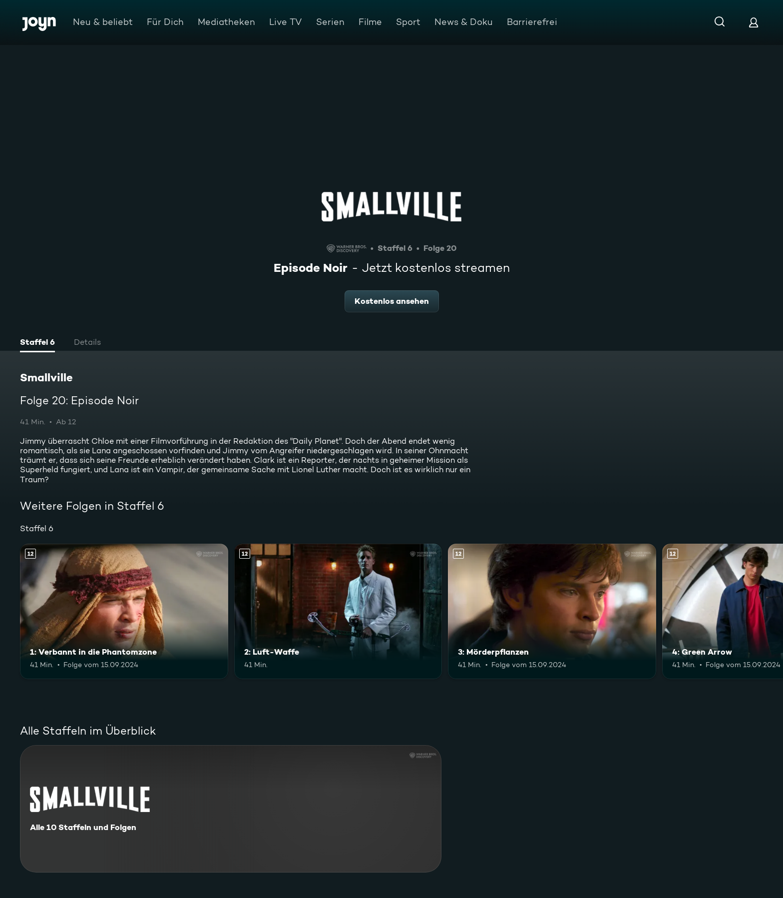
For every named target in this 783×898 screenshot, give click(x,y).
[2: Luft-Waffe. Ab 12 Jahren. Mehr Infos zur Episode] (338, 611)
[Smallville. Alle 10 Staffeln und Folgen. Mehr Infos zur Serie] (230, 809)
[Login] (754, 22)
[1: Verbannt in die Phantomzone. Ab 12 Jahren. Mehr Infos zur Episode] (124, 611)
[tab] (37, 343)
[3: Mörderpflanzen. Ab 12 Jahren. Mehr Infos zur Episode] (552, 611)
